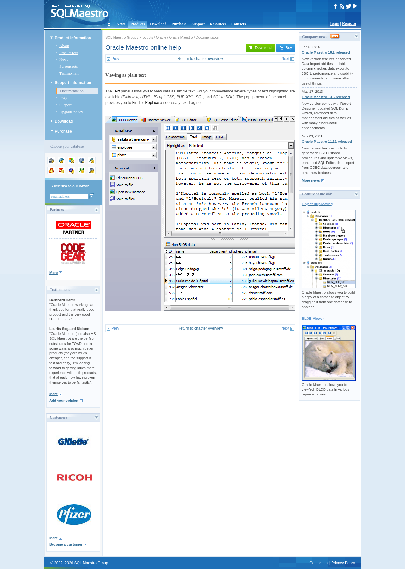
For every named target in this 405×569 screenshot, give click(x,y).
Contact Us (318, 563)
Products (137, 24)
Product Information (73, 38)
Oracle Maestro (181, 37)
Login (334, 24)
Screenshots (68, 66)
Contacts (238, 24)
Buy (285, 48)
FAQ (63, 98)
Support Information (73, 82)
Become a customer (66, 544)
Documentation (72, 91)
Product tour (68, 53)
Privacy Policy (343, 563)
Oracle (161, 37)
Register (349, 24)
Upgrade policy (71, 112)
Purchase (178, 24)
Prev (115, 58)
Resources (218, 24)
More (53, 273)
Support (198, 24)
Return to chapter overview (200, 58)
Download (158, 24)
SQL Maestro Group (120, 37)
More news (311, 180)
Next (285, 58)
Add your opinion (63, 400)
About (64, 46)
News (121, 24)
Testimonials (69, 73)
